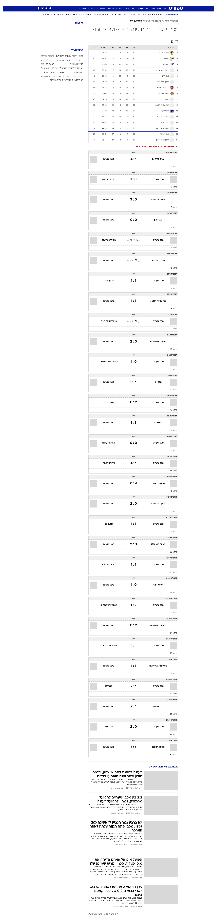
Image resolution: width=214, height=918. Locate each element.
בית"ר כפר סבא (155, 261)
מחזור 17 (171, 491)
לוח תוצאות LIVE (155, 9)
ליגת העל (42, 68)
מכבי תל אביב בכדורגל (50, 73)
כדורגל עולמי (126, 9)
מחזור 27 (171, 694)
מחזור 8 (171, 309)
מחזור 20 (170, 552)
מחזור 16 (171, 471)
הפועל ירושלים (44, 60)
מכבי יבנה (155, 423)
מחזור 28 (170, 714)
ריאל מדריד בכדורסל (55, 80)
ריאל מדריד (58, 14)
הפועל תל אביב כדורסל (69, 68)
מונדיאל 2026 (45, 14)
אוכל (114, 3)
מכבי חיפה (119, 14)
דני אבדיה (155, 14)
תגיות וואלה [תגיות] (74, 50)
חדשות (157, 3)
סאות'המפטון (43, 76)
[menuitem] (155, 2)
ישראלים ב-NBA (104, 9)
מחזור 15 (171, 451)
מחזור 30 (170, 755)
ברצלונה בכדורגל (45, 56)
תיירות (96, 3)
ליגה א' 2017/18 (158, 21)
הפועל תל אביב (95, 14)
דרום (145, 21)
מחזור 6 (171, 268)
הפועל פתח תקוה (73, 64)
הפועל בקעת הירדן (106, 321)
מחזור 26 (170, 674)
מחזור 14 (171, 430)
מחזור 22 (170, 592)
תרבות (138, 3)
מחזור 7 (171, 288)
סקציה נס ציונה (106, 179)
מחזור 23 (170, 613)
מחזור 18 (171, 511)
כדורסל (116, 9)
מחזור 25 (170, 653)
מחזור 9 (171, 329)
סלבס (129, 3)
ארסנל (72, 56)
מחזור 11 (171, 369)
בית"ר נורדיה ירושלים (106, 362)
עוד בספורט (81, 9)
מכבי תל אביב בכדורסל (71, 76)
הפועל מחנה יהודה (155, 342)
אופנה (74, 3)
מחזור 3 (171, 207)
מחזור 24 (171, 633)
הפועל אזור (106, 281)
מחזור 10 (171, 349)
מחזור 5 (171, 248)
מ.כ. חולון (155, 220)
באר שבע (107, 14)
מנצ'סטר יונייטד (56, 76)
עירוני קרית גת (155, 159)
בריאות (105, 3)
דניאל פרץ (144, 14)
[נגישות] (4, 3)
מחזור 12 (171, 390)
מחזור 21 (171, 572)
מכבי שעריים (133, 21)
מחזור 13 (171, 410)
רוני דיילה (77, 80)
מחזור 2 (171, 187)
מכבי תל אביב (131, 14)
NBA (78, 56)
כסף (121, 3)
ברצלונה (69, 14)
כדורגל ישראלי (140, 9)
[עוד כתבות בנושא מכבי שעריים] (131, 914)
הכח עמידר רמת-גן (155, 301)
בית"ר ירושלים (80, 14)
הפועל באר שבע (61, 60)
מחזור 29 (170, 734)
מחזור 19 (171, 532)
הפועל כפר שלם (106, 240)
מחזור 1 (171, 167)
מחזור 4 (171, 228)
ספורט (148, 3)
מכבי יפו (155, 382)
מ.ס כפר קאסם (106, 443)
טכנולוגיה (85, 3)
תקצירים (92, 9)
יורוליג (51, 68)
